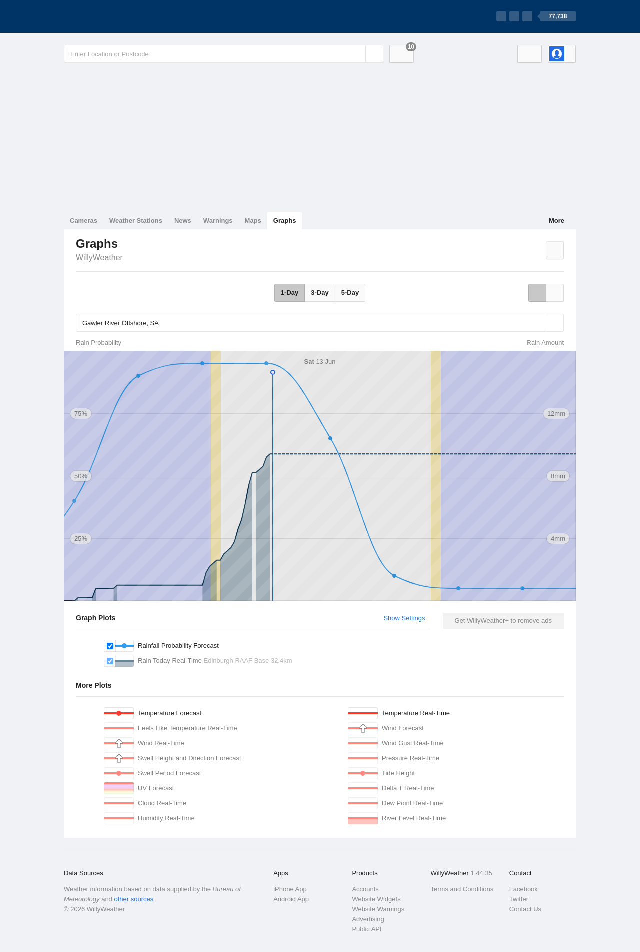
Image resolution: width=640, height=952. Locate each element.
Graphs (285, 220)
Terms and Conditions (462, 889)
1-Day (289, 292)
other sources (134, 899)
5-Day (350, 292)
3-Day (319, 292)
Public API (367, 929)
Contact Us (526, 909)
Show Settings (404, 618)
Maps (253, 220)
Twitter (519, 899)
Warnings (218, 220)
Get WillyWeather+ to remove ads (503, 620)
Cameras (84, 220)
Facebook (524, 889)
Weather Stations (136, 220)
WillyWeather (99, 257)
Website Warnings (378, 909)
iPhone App (290, 889)
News (183, 220)
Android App (291, 899)
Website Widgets (376, 899)
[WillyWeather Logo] (111, 16)
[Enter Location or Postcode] (224, 54)
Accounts (365, 889)
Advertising (368, 919)
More (556, 220)
